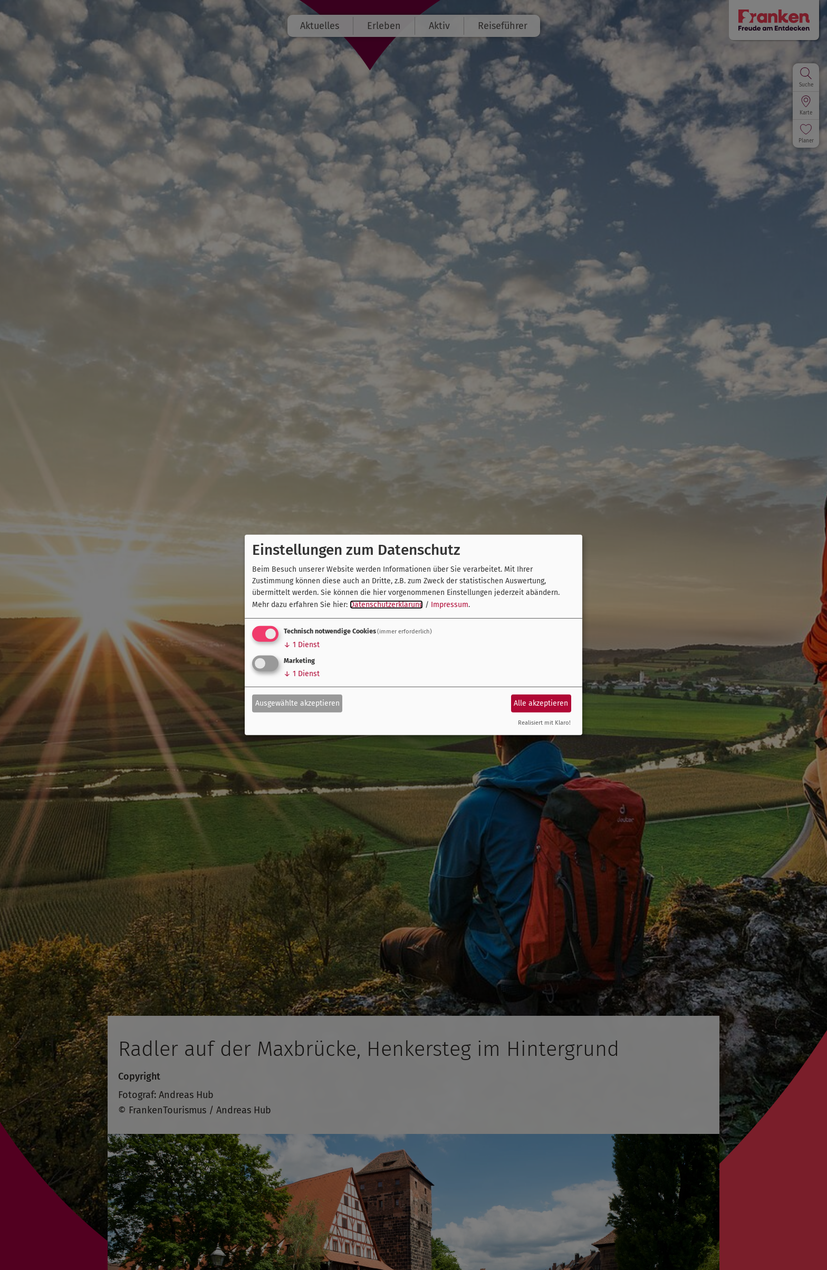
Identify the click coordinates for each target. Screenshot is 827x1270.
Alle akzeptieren (541, 702)
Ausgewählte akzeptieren (297, 702)
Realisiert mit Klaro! (544, 722)
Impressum (449, 604)
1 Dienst (302, 644)
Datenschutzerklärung (386, 604)
